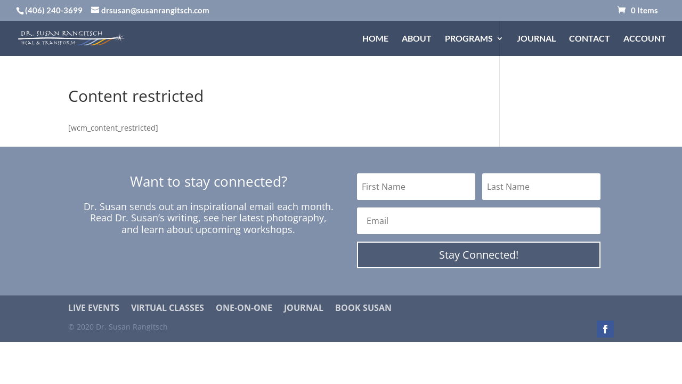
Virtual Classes (167, 308)
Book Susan (363, 308)
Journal (536, 39)
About (417, 39)
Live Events (93, 308)
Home (375, 39)
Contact (589, 39)
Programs (469, 39)
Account (644, 39)
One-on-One (244, 308)
